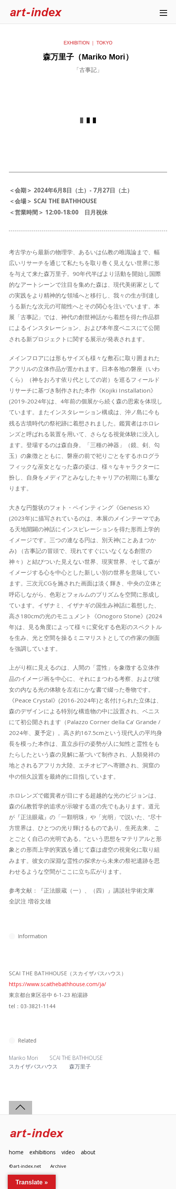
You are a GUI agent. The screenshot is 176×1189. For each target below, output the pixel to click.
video (68, 1152)
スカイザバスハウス (33, 1066)
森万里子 (80, 1066)
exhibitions (42, 1152)
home (16, 1152)
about (88, 1152)
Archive (58, 1166)
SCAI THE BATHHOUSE (76, 1057)
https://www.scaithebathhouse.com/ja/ (57, 984)
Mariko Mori (23, 1057)
